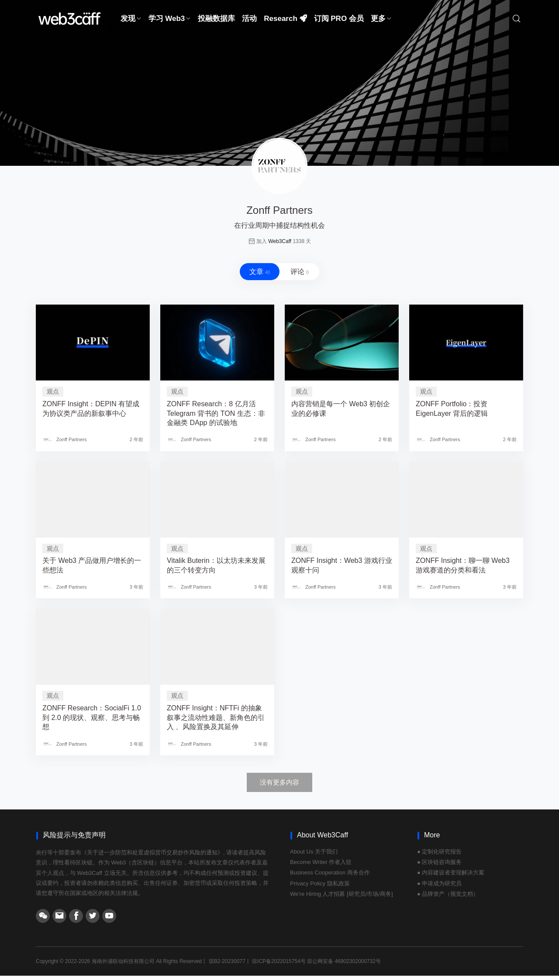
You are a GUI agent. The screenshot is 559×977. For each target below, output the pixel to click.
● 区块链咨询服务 (439, 863)
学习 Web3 (169, 19)
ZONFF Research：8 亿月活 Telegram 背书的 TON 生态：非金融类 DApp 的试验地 (216, 414)
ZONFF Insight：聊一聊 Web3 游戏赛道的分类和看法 (463, 567)
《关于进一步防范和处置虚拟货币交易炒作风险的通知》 (152, 853)
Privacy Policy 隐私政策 (320, 884)
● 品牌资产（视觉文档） (448, 895)
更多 (381, 19)
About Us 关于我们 (314, 853)
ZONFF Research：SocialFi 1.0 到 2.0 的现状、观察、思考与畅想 (91, 719)
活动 (249, 19)
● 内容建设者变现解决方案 (450, 874)
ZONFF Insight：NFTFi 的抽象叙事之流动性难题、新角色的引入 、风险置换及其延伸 (216, 719)
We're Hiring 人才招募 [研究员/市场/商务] (341, 895)
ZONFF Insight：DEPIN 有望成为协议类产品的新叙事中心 (90, 409)
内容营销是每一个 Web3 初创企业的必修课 (340, 409)
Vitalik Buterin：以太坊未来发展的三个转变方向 (216, 567)
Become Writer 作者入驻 (321, 863)
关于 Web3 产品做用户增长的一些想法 (91, 567)
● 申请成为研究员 (439, 884)
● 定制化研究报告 (439, 853)
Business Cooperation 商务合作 (330, 874)
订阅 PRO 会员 (339, 19)
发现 (131, 19)
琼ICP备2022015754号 (279, 963)
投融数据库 (216, 19)
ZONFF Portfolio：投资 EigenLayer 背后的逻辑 (452, 409)
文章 (257, 272)
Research (285, 19)
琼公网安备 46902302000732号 (344, 963)
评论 (301, 272)
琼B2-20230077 (227, 963)
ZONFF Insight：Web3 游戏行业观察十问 (341, 567)
